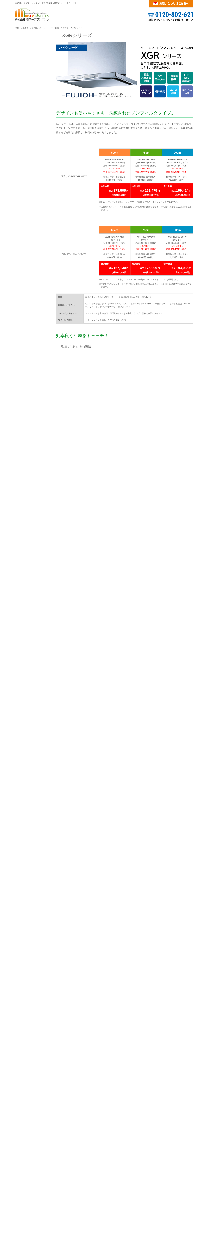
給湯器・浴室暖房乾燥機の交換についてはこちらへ (150, 1085)
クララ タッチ (27, 175)
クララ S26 (26, 183)
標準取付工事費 (28, 273)
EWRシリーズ (28, 130)
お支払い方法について (32, 289)
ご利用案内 (28, 256)
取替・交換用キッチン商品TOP (28, 28)
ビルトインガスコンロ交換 (39, 1212)
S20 (22, 199)
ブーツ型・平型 (28, 146)
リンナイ (64, 28)
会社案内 (25, 314)
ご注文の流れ (27, 265)
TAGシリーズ (27, 89)
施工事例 (25, 297)
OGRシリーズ (27, 97)
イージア (25, 166)
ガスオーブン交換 (93, 1212)
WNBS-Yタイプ (28, 236)
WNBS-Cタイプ (28, 244)
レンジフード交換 (51, 28)
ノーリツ (39, 157)
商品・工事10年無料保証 (33, 281)
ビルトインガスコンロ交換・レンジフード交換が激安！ (162, 1219)
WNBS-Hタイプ (28, 228)
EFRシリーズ (27, 138)
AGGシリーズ (27, 105)
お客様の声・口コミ (31, 305)
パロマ (37, 219)
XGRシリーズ (27, 113)
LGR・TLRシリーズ (31, 122)
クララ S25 (26, 191)
